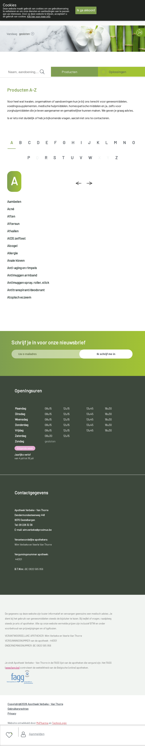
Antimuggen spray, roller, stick (28, 282)
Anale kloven (16, 260)
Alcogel (12, 246)
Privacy (12, 713)
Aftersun (13, 223)
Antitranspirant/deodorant (26, 290)
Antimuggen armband (22, 275)
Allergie (12, 253)
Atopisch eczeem (19, 297)
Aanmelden (36, 734)
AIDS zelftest (16, 238)
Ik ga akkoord (86, 10)
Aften (11, 216)
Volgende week (25, 448)
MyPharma (42, 722)
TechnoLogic (59, 722)
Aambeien (14, 201)
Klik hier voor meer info (38, 16)
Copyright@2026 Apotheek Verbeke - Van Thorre (35, 704)
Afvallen (13, 231)
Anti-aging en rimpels (22, 268)
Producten (69, 72)
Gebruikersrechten (18, 708)
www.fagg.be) (12, 667)
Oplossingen (117, 72)
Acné (10, 209)
